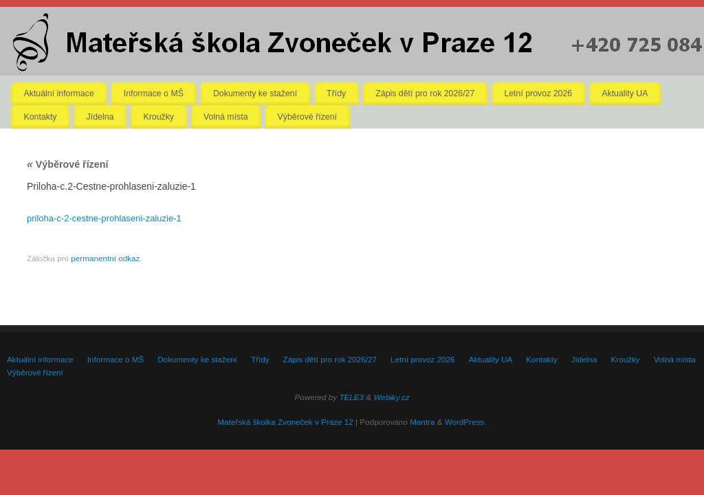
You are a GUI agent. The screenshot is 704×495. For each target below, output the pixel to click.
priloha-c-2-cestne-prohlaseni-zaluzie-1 (104, 218)
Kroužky (158, 117)
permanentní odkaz (105, 258)
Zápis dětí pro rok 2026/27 (424, 93)
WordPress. (466, 421)
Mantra (422, 421)
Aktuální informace (59, 93)
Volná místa (226, 117)
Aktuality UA (625, 93)
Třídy (336, 93)
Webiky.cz (391, 397)
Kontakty (40, 117)
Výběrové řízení (307, 117)
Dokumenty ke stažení (255, 93)
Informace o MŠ (154, 93)
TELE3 (351, 397)
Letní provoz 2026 (538, 93)
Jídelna (100, 117)
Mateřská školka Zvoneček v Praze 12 (285, 421)
